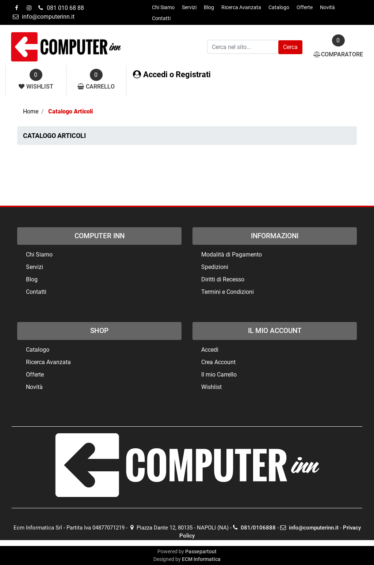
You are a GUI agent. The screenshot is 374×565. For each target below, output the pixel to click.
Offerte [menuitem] (305, 7)
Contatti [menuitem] (161, 18)
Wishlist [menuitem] (211, 386)
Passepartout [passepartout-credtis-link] (201, 551)
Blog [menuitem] (209, 7)
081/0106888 (254, 527)
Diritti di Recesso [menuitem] (222, 279)
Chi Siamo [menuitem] (163, 7)
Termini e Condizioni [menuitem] (227, 291)
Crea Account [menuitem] (218, 362)
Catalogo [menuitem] (278, 7)
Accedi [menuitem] (209, 349)
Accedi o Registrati (172, 74)
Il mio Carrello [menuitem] (219, 374)
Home (30, 111)
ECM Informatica (201, 559)
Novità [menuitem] (327, 7)
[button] (290, 47)
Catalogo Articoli (70, 111)
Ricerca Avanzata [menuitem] (241, 7)
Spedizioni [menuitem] (214, 266)
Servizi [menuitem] (189, 7)
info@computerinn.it (309, 527)
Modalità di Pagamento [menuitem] (231, 254)
